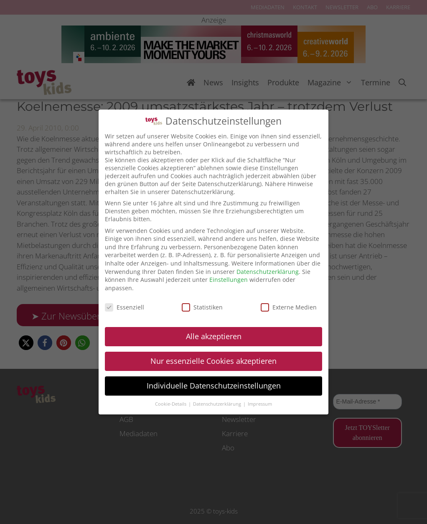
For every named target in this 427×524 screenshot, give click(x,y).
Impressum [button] (260, 404)
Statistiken (202, 307)
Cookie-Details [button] (171, 404)
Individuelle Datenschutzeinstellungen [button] (214, 386)
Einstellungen (228, 280)
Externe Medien (289, 307)
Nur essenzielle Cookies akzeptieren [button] (213, 361)
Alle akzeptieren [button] (213, 336)
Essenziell (124, 307)
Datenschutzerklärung (267, 272)
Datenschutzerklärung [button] (217, 404)
